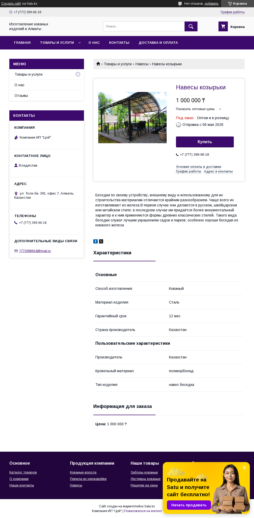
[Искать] (191, 26)
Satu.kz (149, 506)
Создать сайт (11, 3)
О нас (94, 43)
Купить (205, 142)
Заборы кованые (144, 472)
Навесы (142, 64)
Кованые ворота (83, 472)
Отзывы (21, 95)
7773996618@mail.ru (35, 251)
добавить (211, 3)
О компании (19, 479)
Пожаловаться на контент (143, 511)
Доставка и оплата (158, 43)
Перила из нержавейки (88, 479)
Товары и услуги (57, 43)
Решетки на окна (144, 485)
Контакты (119, 43)
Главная (22, 43)
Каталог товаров (23, 472)
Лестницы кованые (145, 479)
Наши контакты (21, 485)
